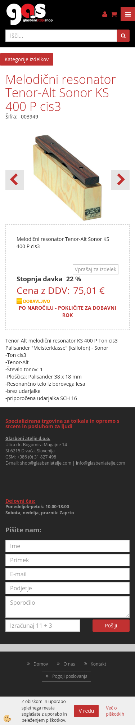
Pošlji (111, 625)
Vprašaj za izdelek (95, 269)
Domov (40, 664)
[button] (120, 180)
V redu (86, 710)
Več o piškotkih (115, 711)
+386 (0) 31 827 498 (36, 457)
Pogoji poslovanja (69, 676)
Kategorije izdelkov (27, 59)
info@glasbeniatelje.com (100, 463)
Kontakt (98, 664)
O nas (69, 664)
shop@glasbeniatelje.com (46, 463)
